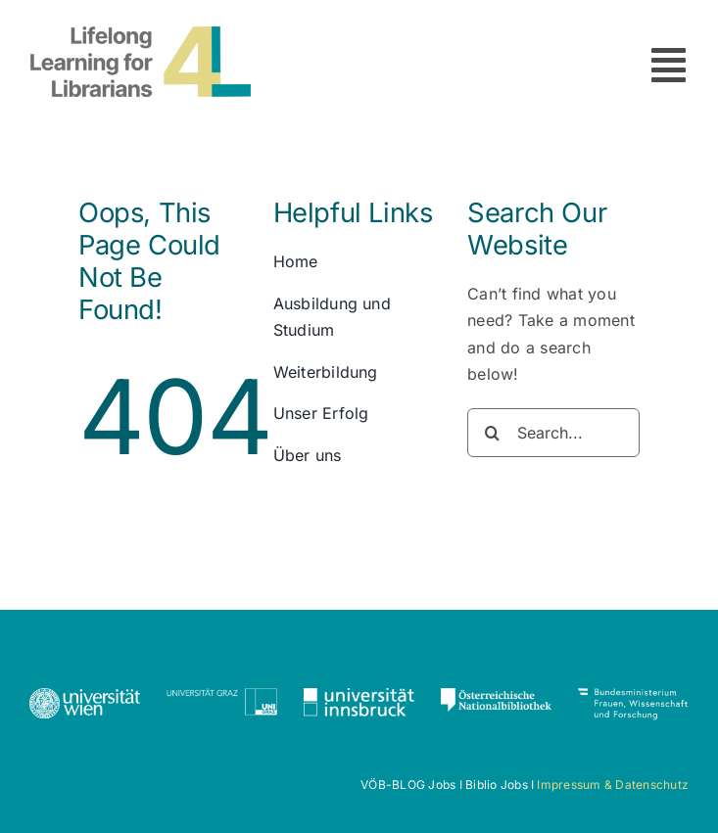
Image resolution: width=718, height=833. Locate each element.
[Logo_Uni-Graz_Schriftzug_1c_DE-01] (222, 696)
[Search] (491, 432)
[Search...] (553, 432)
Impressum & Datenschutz (613, 784)
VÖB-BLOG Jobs (407, 784)
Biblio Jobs (496, 784)
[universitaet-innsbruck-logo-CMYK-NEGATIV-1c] (359, 696)
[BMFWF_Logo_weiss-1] (633, 696)
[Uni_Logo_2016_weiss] (84, 696)
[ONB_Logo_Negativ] (496, 696)
